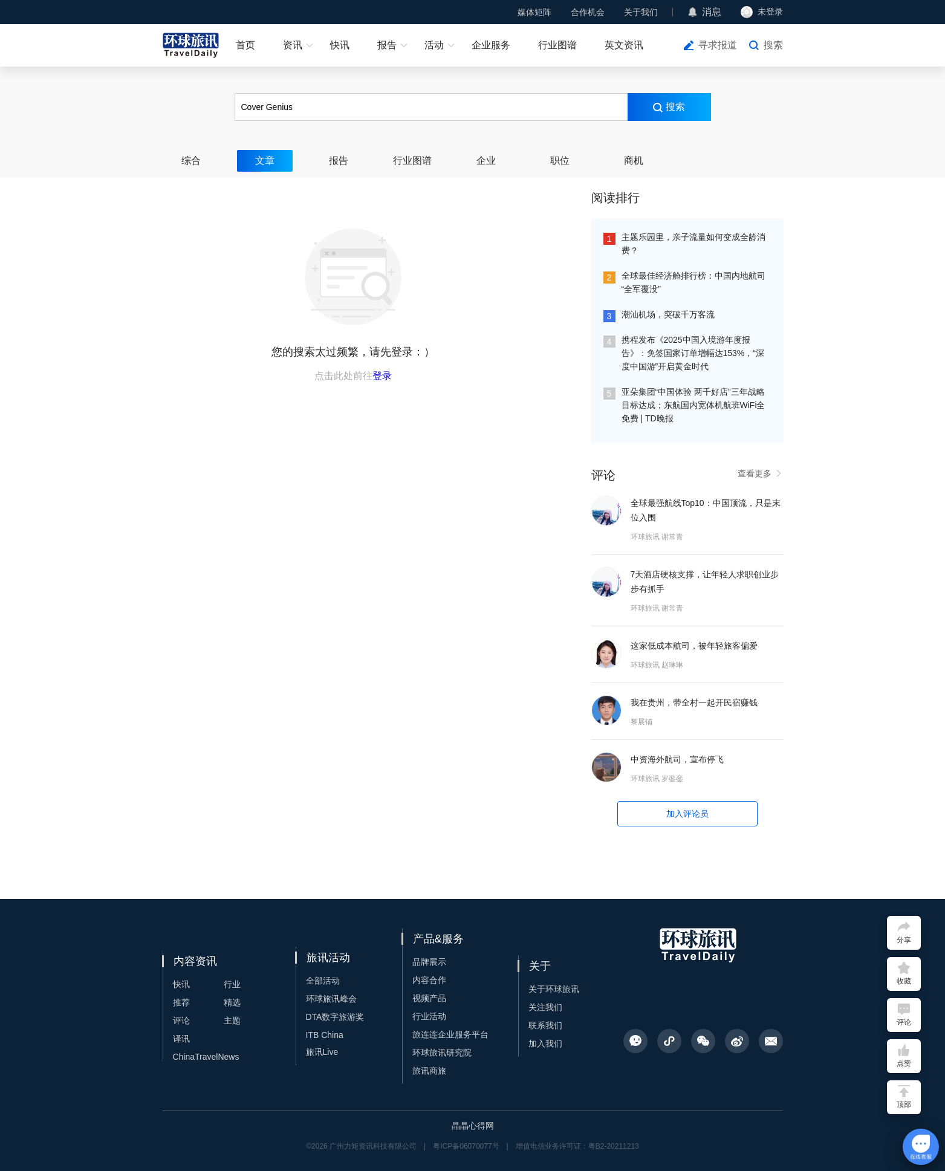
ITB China (324, 1035)
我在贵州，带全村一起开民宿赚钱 (694, 702)
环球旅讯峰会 (331, 999)
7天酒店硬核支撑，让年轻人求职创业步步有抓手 (705, 581)
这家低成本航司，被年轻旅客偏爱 (694, 645)
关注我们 (545, 1007)
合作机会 (588, 12)
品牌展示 (429, 962)
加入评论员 (687, 814)
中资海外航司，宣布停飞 (677, 759)
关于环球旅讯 (553, 989)
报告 (387, 45)
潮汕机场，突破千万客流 (668, 314)
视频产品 (429, 998)
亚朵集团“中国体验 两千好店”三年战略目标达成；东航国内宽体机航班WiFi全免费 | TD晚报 (693, 405)
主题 (232, 1020)
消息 (711, 12)
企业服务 (491, 45)
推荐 (181, 1002)
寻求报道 (717, 45)
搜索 (773, 45)
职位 (560, 160)
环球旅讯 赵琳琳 (657, 665)
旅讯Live (322, 1052)
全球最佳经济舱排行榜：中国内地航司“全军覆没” (693, 282)
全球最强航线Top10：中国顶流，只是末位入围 (706, 510)
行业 (232, 984)
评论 (181, 1020)
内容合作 (429, 980)
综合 (191, 160)
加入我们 (545, 1043)
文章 (264, 160)
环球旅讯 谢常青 (657, 537)
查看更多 (761, 473)
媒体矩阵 (534, 12)
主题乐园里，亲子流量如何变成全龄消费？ (693, 243)
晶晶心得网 (473, 1125)
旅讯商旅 (429, 1070)
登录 (382, 376)
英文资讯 (624, 45)
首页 (245, 45)
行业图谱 (557, 45)
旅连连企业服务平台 (450, 1034)
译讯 (181, 1038)
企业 (486, 160)
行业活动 (429, 1016)
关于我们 (641, 12)
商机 (633, 160)
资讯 (292, 45)
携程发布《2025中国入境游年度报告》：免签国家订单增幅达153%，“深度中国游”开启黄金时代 (693, 353)
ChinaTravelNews (206, 1057)
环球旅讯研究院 (442, 1052)
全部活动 (323, 980)
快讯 (339, 45)
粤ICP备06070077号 (466, 1146)
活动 (434, 45)
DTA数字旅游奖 (335, 1017)
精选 (232, 1002)
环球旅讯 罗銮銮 (657, 778)
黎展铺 (641, 722)
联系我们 (545, 1025)
